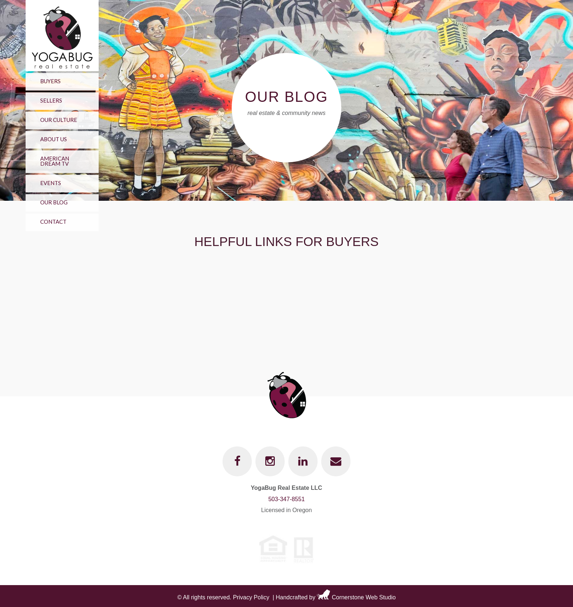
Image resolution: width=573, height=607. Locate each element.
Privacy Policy (251, 597)
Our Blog (54, 202)
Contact (53, 221)
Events (50, 183)
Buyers (50, 81)
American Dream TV (54, 161)
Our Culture (58, 119)
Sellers (51, 100)
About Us (53, 139)
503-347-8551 (286, 499)
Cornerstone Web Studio (364, 597)
